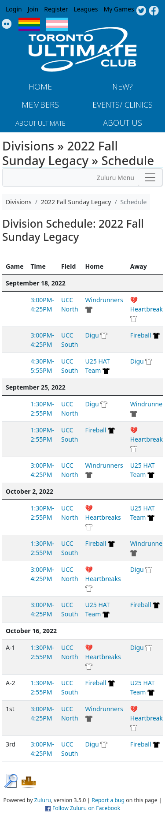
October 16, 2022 (31, 631)
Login (14, 9)
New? (122, 86)
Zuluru (42, 800)
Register (56, 9)
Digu (92, 335)
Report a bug (108, 800)
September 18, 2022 (36, 283)
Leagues (86, 9)
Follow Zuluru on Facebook (86, 808)
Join (33, 9)
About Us (122, 122)
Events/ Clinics (122, 104)
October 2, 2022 (29, 491)
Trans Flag (57, 24)
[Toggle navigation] (150, 177)
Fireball (140, 335)
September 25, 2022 (36, 387)
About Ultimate (40, 123)
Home (40, 86)
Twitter (141, 11)
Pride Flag (29, 24)
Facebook (154, 11)
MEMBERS (40, 104)
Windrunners (104, 300)
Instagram (7, 24)
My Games (118, 9)
